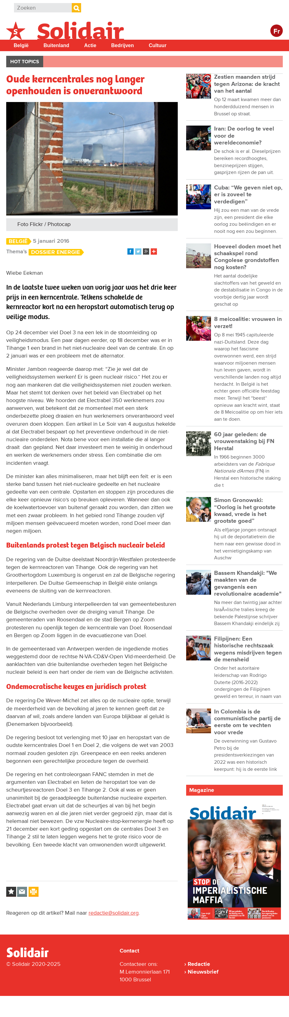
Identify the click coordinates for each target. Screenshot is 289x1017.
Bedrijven (122, 45)
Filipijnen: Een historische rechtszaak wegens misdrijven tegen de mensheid (248, 649)
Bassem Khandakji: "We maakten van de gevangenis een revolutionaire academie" (248, 583)
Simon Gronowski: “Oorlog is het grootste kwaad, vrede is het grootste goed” (245, 511)
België (21, 45)
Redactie (199, 964)
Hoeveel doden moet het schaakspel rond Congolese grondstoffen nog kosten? (247, 257)
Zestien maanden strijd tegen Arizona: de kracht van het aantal (247, 84)
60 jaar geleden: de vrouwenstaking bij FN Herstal (244, 441)
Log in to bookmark (11, 892)
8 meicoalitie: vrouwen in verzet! (248, 323)
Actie (90, 45)
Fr (276, 31)
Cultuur (158, 45)
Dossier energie (55, 252)
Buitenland (56, 45)
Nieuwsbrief (203, 971)
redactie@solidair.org (114, 912)
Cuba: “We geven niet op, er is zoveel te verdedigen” (248, 194)
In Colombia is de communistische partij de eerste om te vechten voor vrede (247, 722)
